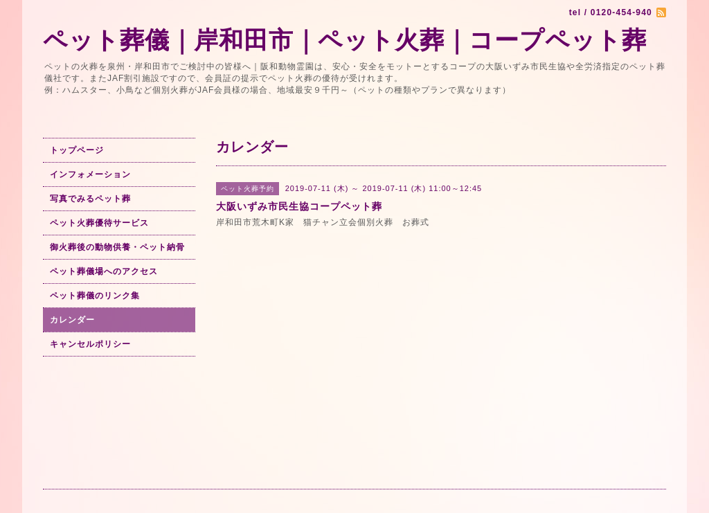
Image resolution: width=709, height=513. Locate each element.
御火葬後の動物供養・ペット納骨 (117, 247)
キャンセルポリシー (90, 344)
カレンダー (72, 320)
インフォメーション (90, 174)
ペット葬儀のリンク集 (95, 295)
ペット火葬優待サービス (99, 223)
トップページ (77, 150)
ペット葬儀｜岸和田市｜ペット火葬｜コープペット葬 (345, 39)
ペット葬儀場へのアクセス (104, 271)
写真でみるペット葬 (90, 199)
